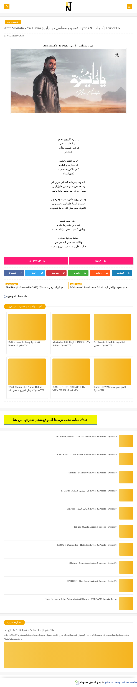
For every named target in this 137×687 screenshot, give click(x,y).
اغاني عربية (13, 22)
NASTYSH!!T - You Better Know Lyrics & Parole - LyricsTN (87, 454)
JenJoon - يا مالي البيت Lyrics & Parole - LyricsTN (92, 508)
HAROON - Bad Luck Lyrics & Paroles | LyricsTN (92, 581)
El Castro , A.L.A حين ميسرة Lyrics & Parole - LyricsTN (89, 490)
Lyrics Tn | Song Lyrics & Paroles (120, 682)
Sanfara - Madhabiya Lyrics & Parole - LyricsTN (92, 472)
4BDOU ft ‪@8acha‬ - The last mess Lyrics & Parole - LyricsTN (86, 436)
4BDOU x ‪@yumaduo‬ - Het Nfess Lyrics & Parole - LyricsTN (87, 544)
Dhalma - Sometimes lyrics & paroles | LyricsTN (93, 563)
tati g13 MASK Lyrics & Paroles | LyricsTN (95, 526)
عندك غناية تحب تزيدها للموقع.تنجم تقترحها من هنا (50, 420)
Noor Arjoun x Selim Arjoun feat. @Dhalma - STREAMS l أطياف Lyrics (81, 599)
